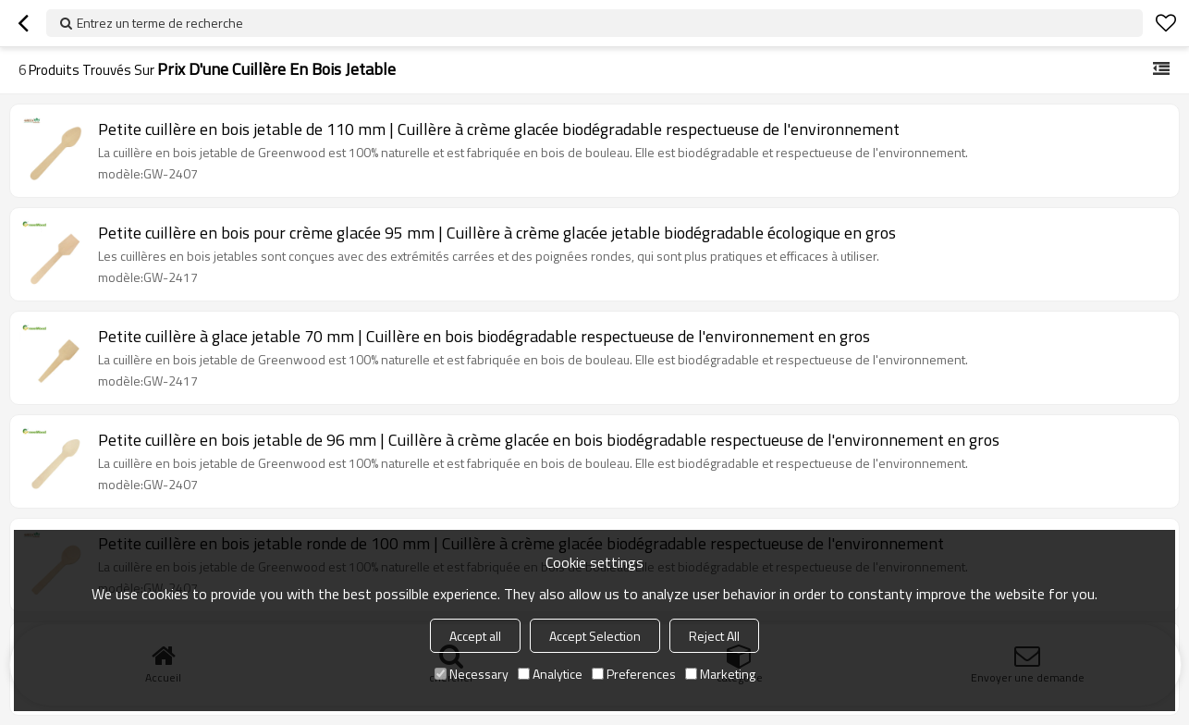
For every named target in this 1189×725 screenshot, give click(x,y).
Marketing (720, 673)
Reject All (714, 635)
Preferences (634, 673)
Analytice (550, 673)
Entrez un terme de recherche (160, 22)
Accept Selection (595, 635)
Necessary (472, 673)
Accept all (475, 635)
